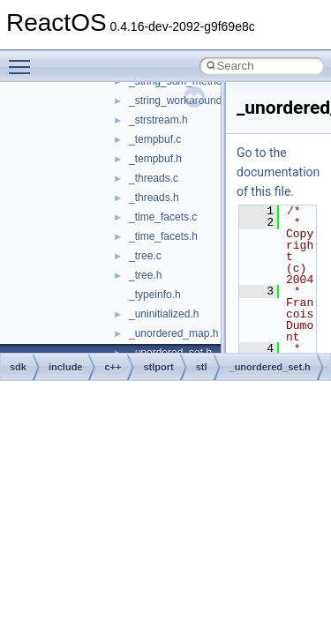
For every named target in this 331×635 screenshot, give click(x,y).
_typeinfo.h (155, 294)
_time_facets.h (163, 236)
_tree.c (145, 256)
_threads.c (153, 178)
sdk (18, 367)
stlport (158, 367)
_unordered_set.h (270, 367)
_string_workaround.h (179, 100)
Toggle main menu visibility (24, 59)
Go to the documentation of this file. (278, 172)
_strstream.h (158, 120)
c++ (112, 367)
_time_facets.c (163, 217)
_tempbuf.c (155, 139)
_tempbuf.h (155, 159)
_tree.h (145, 275)
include (66, 367)
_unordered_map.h (173, 333)
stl (201, 367)
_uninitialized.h (164, 314)
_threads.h (154, 197)
